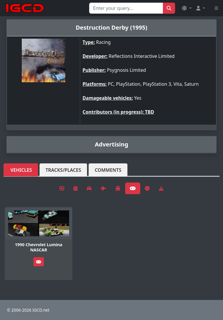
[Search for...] (126, 8)
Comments (108, 170)
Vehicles (21, 170)
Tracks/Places (63, 170)
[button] (187, 8)
